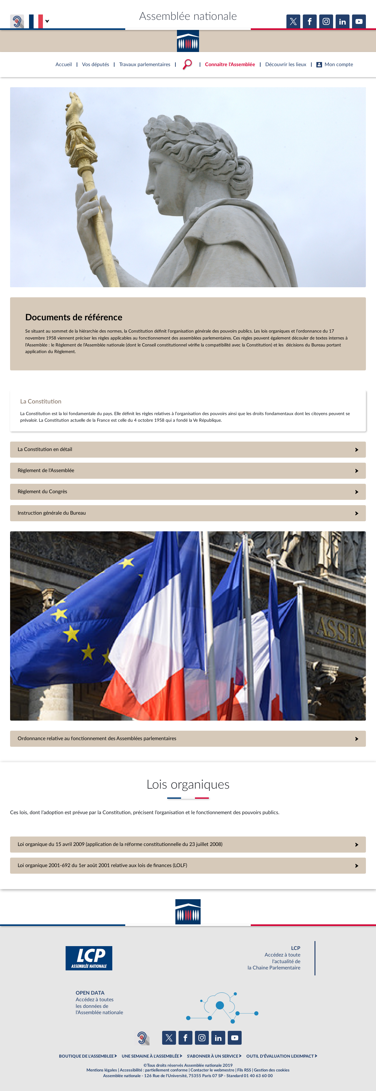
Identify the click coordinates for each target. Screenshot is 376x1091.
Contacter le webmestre (212, 1070)
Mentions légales (101, 1070)
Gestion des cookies (272, 1070)
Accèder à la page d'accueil (188, 38)
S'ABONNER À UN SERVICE (212, 1056)
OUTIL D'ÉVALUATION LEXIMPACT (280, 1056)
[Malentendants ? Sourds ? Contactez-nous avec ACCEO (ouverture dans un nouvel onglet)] (142, 1037)
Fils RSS (244, 1070)
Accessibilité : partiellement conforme (154, 1070)
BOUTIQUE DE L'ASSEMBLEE (86, 1056)
